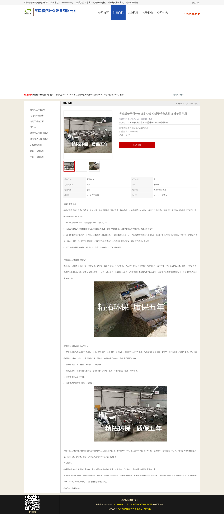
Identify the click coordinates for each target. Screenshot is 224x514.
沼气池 (33, 127)
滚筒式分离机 (36, 145)
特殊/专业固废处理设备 (157, 122)
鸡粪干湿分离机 (37, 151)
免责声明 (130, 509)
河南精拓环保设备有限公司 (141, 504)
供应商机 (118, 12)
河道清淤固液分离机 (39, 139)
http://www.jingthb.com (72, 488)
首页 (186, 104)
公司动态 (162, 12)
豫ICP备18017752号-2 (122, 504)
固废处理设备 (140, 122)
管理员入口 (139, 509)
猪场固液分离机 (37, 116)
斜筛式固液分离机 (38, 110)
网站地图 (147, 509)
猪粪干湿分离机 (37, 121)
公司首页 (103, 12)
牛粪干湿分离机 (37, 157)
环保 (132, 122)
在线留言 (137, 145)
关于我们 (147, 12)
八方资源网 (122, 509)
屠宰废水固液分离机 (39, 133)
